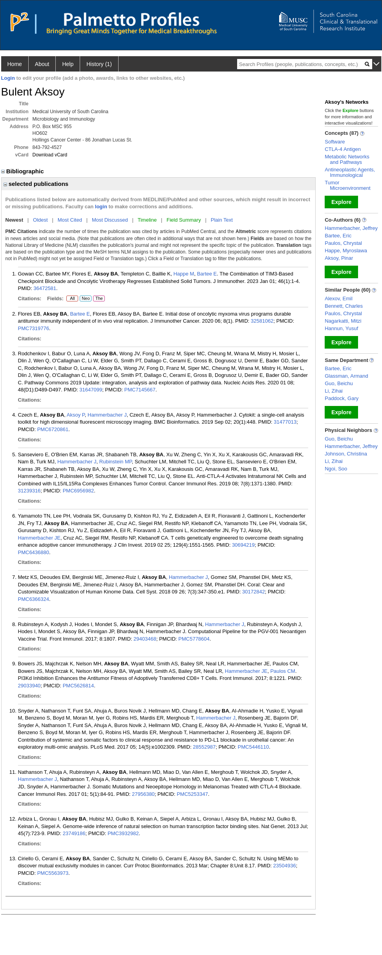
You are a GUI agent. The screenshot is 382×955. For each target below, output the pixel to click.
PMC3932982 (123, 833)
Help (67, 64)
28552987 (204, 747)
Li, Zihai (334, 391)
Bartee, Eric (338, 236)
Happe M (184, 274)
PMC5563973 (53, 873)
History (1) (99, 64)
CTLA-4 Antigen (343, 149)
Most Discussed (110, 220)
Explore (341, 202)
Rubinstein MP (115, 462)
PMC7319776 (33, 328)
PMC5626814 (78, 686)
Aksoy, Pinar (339, 258)
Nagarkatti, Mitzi (343, 321)
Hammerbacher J (107, 415)
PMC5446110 (253, 747)
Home (14, 64)
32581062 (262, 321)
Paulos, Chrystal (343, 243)
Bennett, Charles (344, 306)
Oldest (40, 220)
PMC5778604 (194, 639)
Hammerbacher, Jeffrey (351, 228)
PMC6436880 (33, 552)
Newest (14, 220)
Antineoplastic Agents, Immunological (350, 172)
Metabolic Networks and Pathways (347, 159)
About (42, 64)
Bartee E (207, 274)
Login (8, 78)
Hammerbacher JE (39, 538)
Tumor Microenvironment (347, 185)
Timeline (147, 220)
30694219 (243, 545)
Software (335, 142)
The (99, 298)
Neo (85, 298)
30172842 (253, 592)
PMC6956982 (78, 491)
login (101, 206)
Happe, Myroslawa (346, 250)
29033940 (29, 686)
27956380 (143, 794)
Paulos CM (282, 671)
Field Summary (183, 220)
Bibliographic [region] (23, 171)
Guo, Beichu (339, 383)
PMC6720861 (53, 429)
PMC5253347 (192, 794)
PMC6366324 (33, 599)
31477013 (285, 422)
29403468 (144, 639)
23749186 (74, 833)
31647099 (90, 390)
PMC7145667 (140, 390)
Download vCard (50, 155)
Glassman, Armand (346, 376)
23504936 (284, 866)
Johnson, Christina (346, 454)
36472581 (44, 288)
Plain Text (222, 220)
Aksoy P (76, 415)
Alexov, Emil (339, 298)
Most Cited (70, 220)
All (72, 298)
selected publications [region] (36, 183)
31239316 (29, 491)
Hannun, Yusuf (341, 328)
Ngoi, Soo (336, 469)
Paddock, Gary (341, 398)
